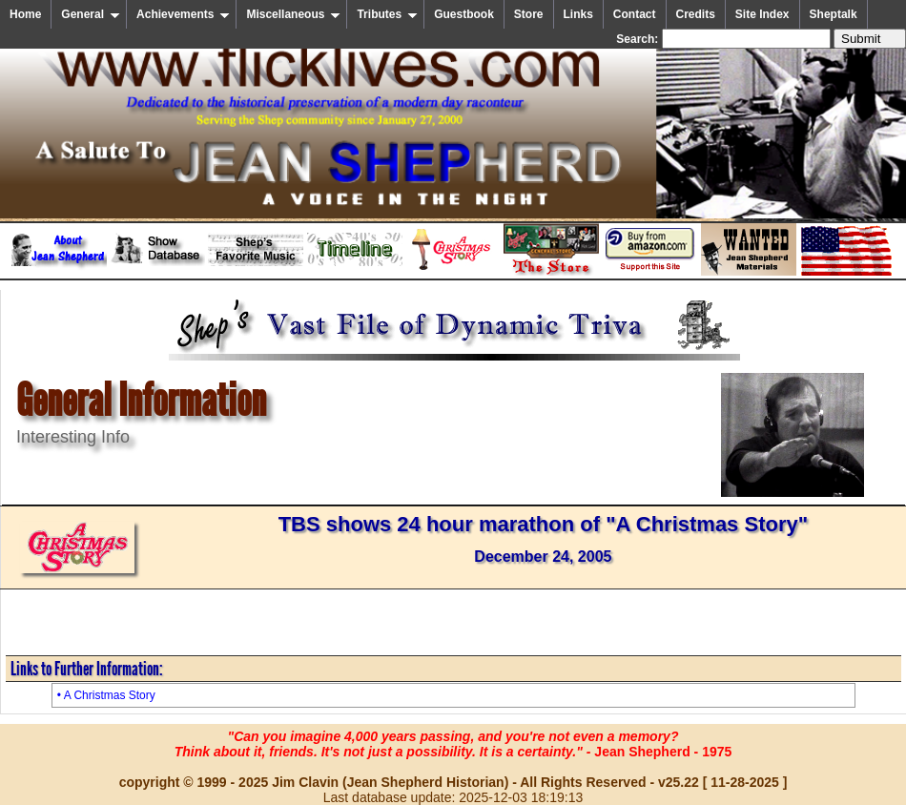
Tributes (387, 14)
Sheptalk (833, 14)
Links (578, 14)
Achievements (183, 14)
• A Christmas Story (106, 695)
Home (25, 14)
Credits (695, 14)
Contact (634, 14)
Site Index (762, 14)
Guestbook (464, 14)
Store (529, 14)
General (90, 14)
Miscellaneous (293, 14)
